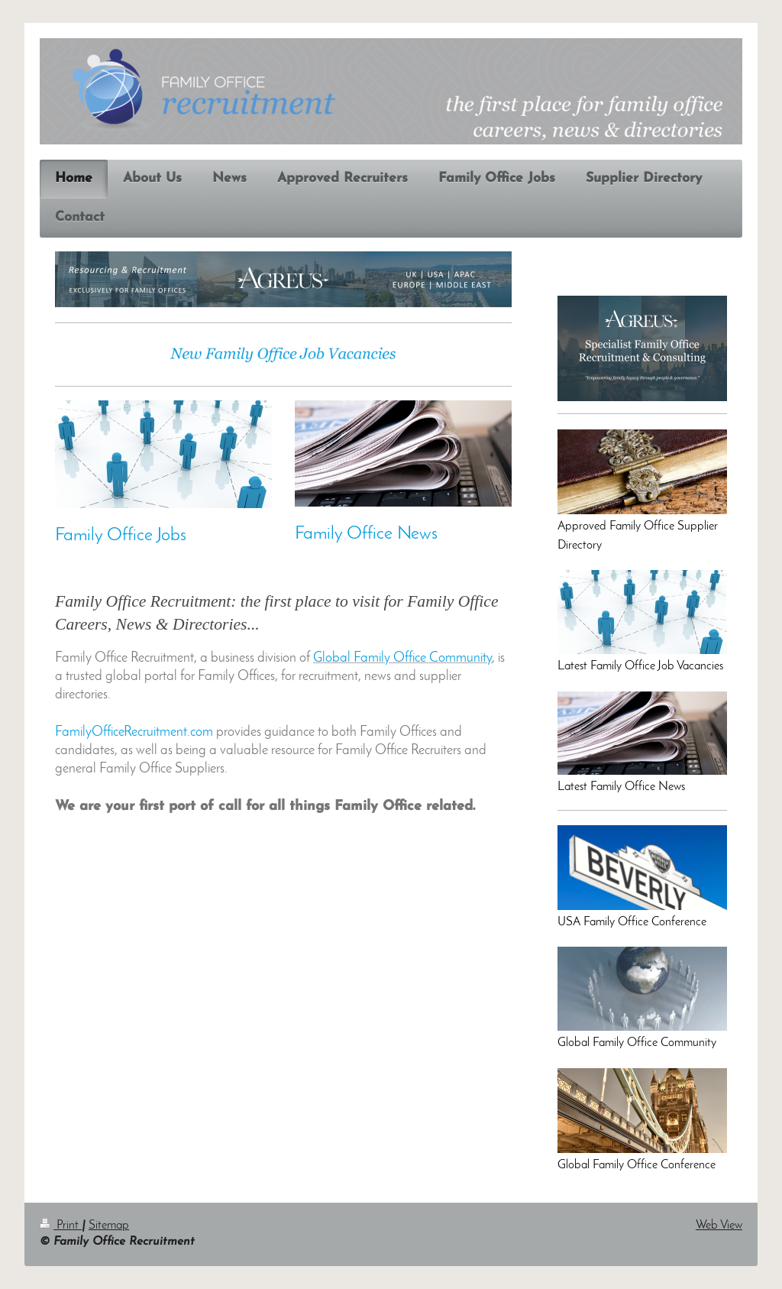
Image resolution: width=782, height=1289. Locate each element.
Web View (719, 1225)
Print (61, 1225)
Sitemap (109, 1225)
